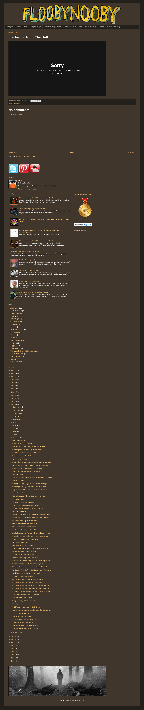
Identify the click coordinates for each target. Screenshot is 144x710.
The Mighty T (17, 604)
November (17, 410)
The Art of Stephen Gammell (29, 270)
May (14, 428)
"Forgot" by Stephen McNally (22, 576)
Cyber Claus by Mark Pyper (22, 443)
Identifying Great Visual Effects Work (25, 625)
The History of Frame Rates (22, 598)
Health (12, 338)
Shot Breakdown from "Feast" (22, 622)
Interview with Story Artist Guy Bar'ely (25, 558)
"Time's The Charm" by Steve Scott (24, 524)
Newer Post (13, 152)
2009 (13, 652)
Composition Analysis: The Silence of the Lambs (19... (31, 588)
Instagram (10, 27)
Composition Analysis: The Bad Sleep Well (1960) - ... (31, 582)
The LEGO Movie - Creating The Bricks (26, 471)
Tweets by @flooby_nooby (83, 194)
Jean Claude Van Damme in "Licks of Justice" (28, 579)
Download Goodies (17, 329)
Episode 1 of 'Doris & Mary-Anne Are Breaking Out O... (31, 561)
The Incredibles (15, 356)
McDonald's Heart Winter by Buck (24, 551)
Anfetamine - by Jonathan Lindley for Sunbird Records (31, 462)
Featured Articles (22, 27)
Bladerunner (14, 313)
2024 (13, 376)
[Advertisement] (72, 133)
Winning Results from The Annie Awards (26, 628)
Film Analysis (15, 332)
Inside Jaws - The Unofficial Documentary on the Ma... (31, 517)
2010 (13, 649)
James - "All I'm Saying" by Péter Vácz (26, 554)
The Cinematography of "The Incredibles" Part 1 (36, 198)
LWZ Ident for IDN (18, 440)
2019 (13, 392)
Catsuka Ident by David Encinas (23, 502)
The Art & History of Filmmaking (109, 27)
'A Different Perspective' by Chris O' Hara (26, 607)
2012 (13, 642)
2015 (13, 404)
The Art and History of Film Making (22, 351)
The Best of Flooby (17, 354)
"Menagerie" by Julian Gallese (23, 456)
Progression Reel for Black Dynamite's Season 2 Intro (31, 591)
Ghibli (12, 335)
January (16, 632)
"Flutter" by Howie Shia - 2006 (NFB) (25, 539)
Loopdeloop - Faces (19, 511)
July (14, 422)
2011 (13, 645)
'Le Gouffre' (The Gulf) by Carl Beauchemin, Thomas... (31, 570)
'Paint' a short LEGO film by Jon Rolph (25, 505)
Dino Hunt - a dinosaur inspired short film (24, 252)
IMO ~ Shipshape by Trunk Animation (25, 595)
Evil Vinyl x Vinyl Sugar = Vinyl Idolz (25, 530)
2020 (13, 389)
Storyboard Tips (36, 27)
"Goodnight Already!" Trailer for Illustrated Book (29, 487)
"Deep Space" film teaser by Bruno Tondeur (27, 450)
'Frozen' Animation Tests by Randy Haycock (27, 564)
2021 (13, 386)
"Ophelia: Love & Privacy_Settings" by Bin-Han (29, 496)
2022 (13, 383)
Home (72, 152)
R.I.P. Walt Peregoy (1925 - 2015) (24, 619)
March (15, 435)
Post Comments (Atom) (26, 156)
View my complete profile (27, 189)
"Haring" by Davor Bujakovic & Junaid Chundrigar (29, 484)
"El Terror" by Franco (19, 459)
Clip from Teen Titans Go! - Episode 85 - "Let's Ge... (30, 490)
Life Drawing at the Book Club (22, 545)
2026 (13, 370)
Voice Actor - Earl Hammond (29, 281)
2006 (13, 661)
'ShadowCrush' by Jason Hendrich (24, 527)
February (16, 438)
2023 (13, 380)
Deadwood (14, 324)
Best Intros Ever (16, 311)
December (17, 407)
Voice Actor (14, 362)
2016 (13, 401)
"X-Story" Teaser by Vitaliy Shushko (24, 521)
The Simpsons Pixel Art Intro (22, 616)
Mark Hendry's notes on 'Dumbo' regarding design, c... (31, 610)
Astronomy (14, 308)
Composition (14, 321)
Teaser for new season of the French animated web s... (31, 514)
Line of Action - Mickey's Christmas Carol (33, 292)
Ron (22, 181)
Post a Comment (17, 114)
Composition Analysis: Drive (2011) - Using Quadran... (31, 585)
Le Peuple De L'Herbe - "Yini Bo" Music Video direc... (31, 465)
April (14, 432)
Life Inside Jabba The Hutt (21, 542)
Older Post (131, 152)
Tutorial (13, 359)
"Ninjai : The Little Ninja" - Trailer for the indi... (28, 508)
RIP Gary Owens (18, 499)
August (15, 419)
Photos (12, 343)
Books (12, 316)
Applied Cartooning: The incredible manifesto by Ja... (31, 533)
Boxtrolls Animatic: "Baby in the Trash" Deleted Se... (30, 536)
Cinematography (90, 27)
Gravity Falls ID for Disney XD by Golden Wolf (28, 447)
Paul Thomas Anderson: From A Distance (27, 453)
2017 (13, 398)
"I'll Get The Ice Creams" (21, 613)
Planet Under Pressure (20, 493)
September (17, 416)
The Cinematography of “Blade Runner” (33, 209)
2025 (13, 373)
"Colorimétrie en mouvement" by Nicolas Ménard (29, 567)
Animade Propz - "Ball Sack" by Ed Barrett (27, 468)
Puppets (17, 103)
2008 (13, 655)
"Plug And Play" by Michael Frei (23, 601)
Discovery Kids (17, 474)
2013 (13, 639)
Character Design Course (52, 27)
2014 (13, 636)
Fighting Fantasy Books (27, 260)
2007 (13, 658)
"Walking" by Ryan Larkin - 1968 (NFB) (26, 573)
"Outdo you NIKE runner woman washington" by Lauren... (32, 477)
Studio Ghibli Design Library (73, 27)
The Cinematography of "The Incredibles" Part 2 (36, 241)
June (15, 425)
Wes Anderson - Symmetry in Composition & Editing (30, 548)
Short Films (14, 348)
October (16, 413)
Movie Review (15, 340)
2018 (13, 395)
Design (12, 327)
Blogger (81, 700)
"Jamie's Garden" (18, 480)
